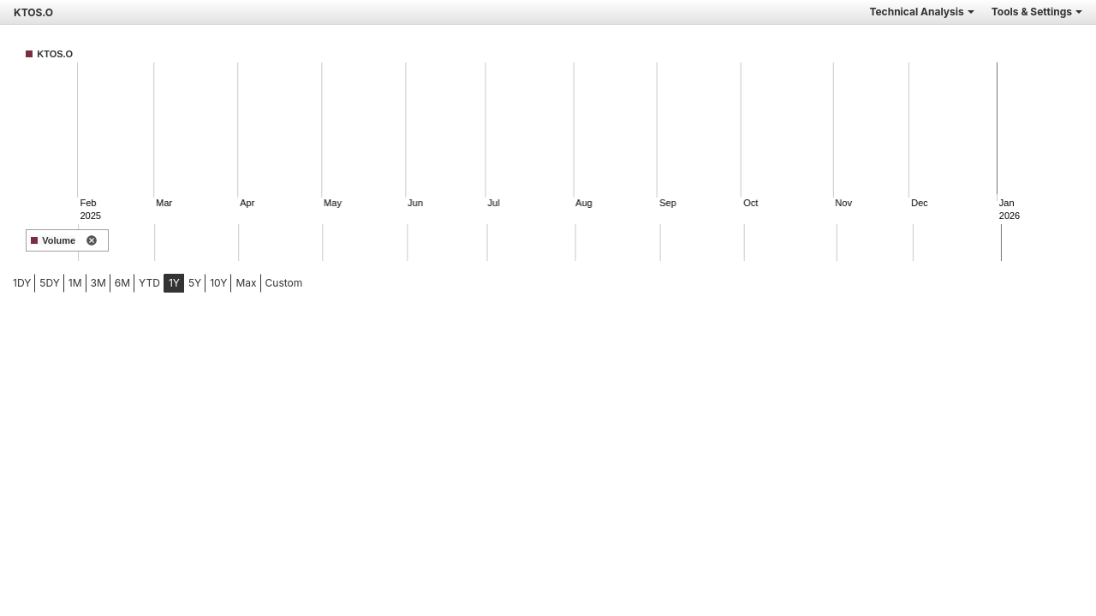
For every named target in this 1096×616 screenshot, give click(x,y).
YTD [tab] (149, 282)
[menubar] (135, 283)
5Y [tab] (194, 282)
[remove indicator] (92, 241)
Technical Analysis (921, 11)
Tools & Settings (1037, 11)
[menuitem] (22, 283)
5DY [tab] (49, 282)
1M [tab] (75, 282)
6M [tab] (122, 282)
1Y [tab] (174, 282)
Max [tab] (245, 282)
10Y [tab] (218, 282)
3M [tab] (98, 282)
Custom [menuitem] (284, 282)
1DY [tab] (22, 282)
